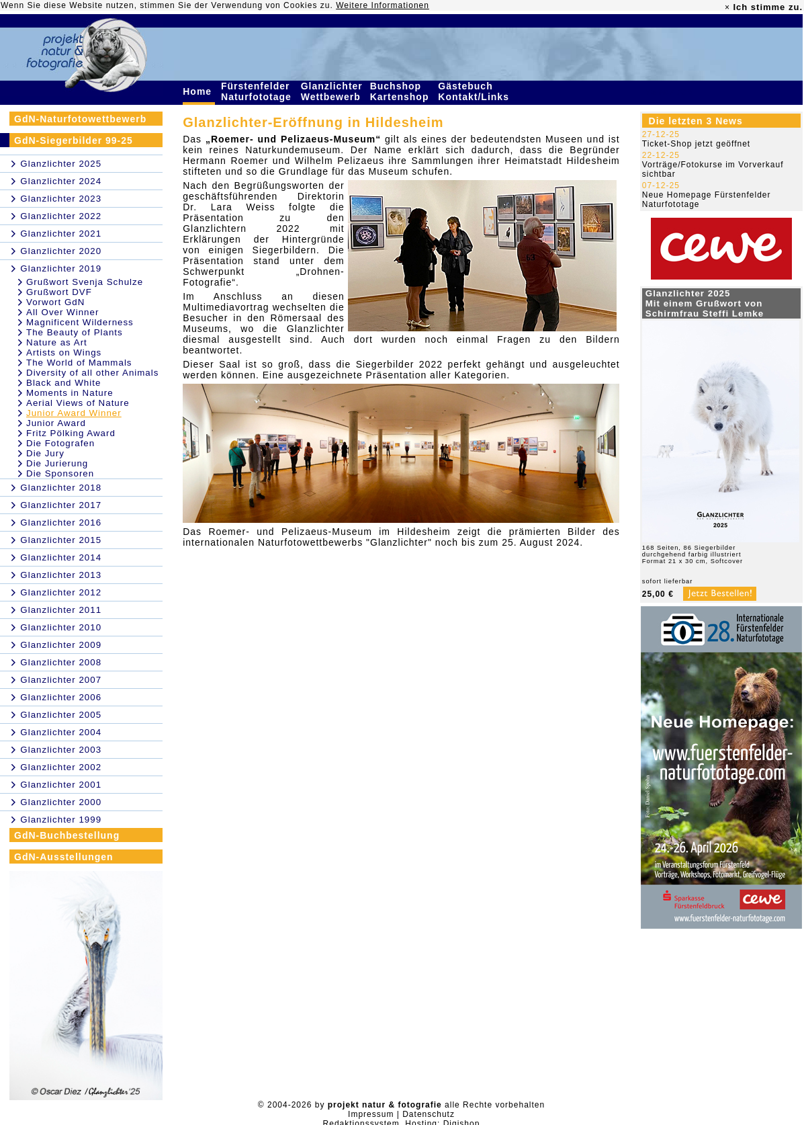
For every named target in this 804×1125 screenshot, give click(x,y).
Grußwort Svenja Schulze (84, 282)
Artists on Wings (63, 352)
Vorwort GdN (55, 302)
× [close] (727, 7)
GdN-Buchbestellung (67, 835)
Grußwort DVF (59, 292)
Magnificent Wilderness (80, 322)
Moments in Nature (70, 393)
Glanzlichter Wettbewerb (332, 91)
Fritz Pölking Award (71, 433)
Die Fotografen (60, 443)
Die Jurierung (57, 463)
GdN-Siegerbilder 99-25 (73, 140)
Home (199, 91)
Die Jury (45, 453)
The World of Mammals (79, 363)
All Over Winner (62, 312)
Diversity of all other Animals (92, 373)
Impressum (371, 1114)
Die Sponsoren (60, 473)
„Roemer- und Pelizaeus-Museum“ (293, 139)
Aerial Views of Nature (78, 403)
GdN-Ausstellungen (64, 856)
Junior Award (56, 423)
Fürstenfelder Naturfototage (258, 91)
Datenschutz (428, 1114)
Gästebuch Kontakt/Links (475, 91)
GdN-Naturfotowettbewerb (80, 119)
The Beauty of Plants (74, 332)
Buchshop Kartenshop (401, 91)
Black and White (63, 383)
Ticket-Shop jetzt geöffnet (696, 144)
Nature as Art (56, 342)
